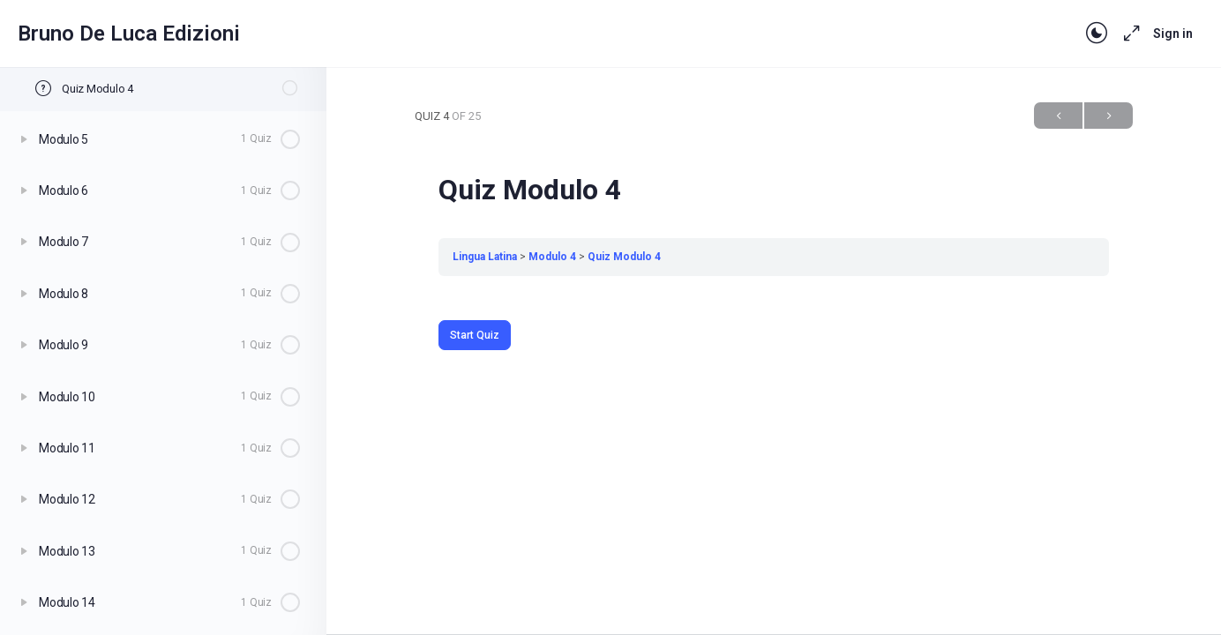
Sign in (1173, 33)
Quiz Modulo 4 (624, 256)
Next (1108, 116)
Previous (1058, 116)
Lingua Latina (485, 256)
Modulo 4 (552, 256)
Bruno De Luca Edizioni (129, 33)
